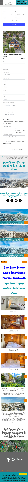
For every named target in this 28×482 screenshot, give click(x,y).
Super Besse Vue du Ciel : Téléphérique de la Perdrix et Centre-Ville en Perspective (12, 240)
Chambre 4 (13, 369)
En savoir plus (22, 480)
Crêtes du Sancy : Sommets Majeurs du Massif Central (13, 389)
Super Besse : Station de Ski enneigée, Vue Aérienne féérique (12, 223)
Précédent (3, 261)
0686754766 (20, 1)
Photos (6, 156)
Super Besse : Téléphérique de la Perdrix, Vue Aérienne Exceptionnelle (12, 256)
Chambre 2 (13, 331)
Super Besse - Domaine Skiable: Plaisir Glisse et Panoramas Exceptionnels (13, 273)
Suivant (25, 261)
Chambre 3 (13, 350)
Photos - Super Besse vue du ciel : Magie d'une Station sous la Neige (13, 415)
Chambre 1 (13, 311)
